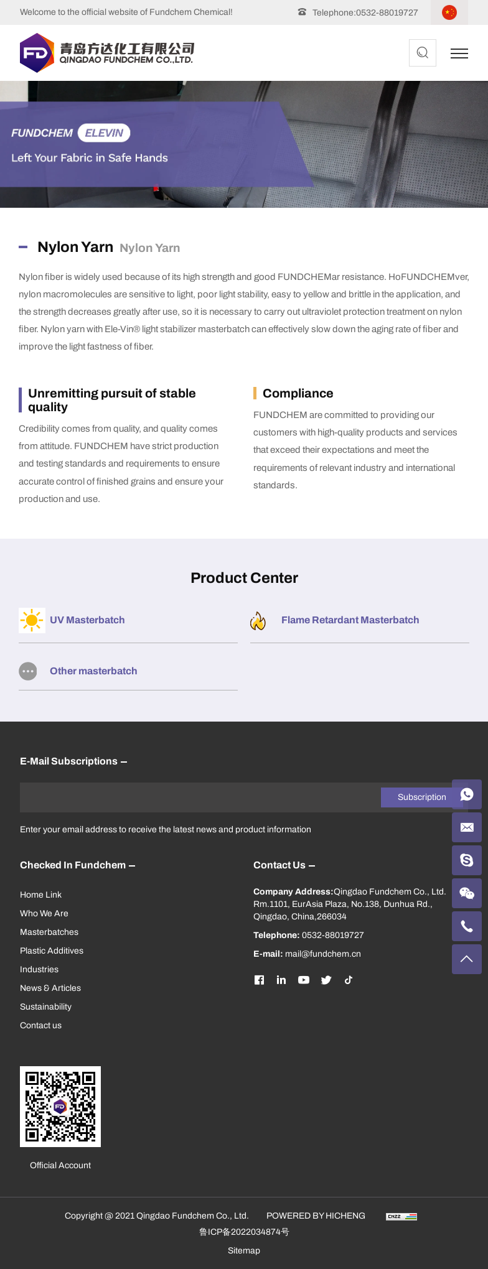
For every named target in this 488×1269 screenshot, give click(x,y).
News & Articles (50, 988)
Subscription (422, 797)
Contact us (41, 1025)
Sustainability (46, 1006)
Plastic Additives (51, 950)
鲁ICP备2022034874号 (244, 1232)
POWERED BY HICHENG (315, 1215)
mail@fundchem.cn (323, 954)
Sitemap (244, 1250)
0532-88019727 (387, 12)
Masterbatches (49, 932)
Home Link (41, 894)
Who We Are (44, 913)
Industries (39, 969)
